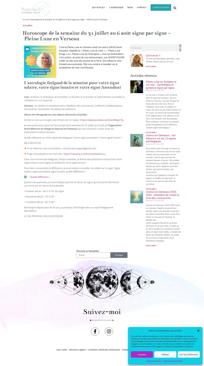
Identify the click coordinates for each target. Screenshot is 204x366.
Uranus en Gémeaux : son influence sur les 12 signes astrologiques (161, 138)
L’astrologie (116, 7)
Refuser (165, 354)
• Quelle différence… (39, 176)
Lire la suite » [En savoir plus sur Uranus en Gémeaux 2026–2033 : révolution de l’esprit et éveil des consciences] (151, 246)
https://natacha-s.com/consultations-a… (85, 153)
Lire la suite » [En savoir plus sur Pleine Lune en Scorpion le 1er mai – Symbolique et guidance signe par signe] (151, 132)
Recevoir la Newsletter (87, 251)
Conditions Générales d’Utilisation (104, 351)
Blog (130, 7)
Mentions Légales (77, 351)
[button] (198, 330)
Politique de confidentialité (173, 361)
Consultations (161, 7)
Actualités (27, 25)
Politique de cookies (154, 361)
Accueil (26, 20)
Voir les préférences (188, 354)
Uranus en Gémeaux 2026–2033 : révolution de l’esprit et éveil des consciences (162, 194)
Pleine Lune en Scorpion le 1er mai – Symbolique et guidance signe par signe (161, 84)
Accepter (142, 354)
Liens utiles (61, 351)
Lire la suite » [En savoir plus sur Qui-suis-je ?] (151, 66)
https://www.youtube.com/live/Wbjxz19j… (102, 120)
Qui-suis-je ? (98, 7)
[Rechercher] (180, 47)
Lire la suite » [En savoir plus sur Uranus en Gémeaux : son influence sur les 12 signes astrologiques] (151, 189)
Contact (141, 7)
